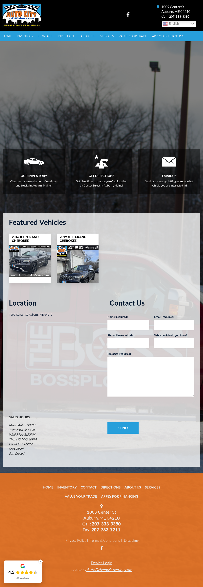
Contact (89, 487)
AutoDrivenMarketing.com (109, 569)
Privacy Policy (75, 540)
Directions (111, 487)
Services (152, 487)
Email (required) (164, 316)
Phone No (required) (120, 335)
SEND (123, 428)
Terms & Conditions (105, 540)
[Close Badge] (41, 561)
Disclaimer (132, 540)
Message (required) (119, 353)
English (171, 24)
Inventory (67, 487)
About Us (132, 487)
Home (48, 487)
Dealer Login (101, 562)
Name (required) (117, 316)
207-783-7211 (105, 529)
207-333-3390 (179, 16)
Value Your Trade (81, 496)
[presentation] (132, 409)
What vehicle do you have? (170, 335)
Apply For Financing (119, 496)
